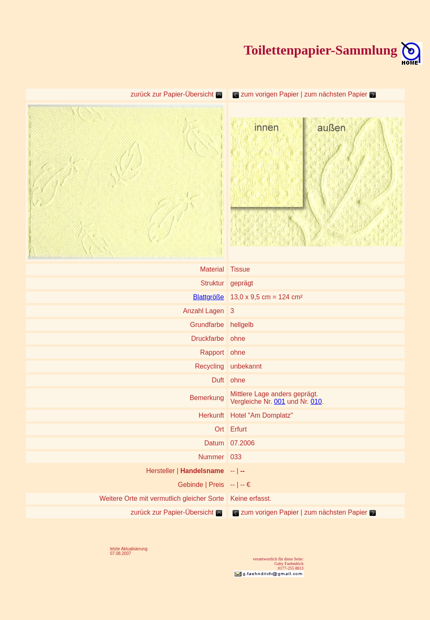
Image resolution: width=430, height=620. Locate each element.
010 (316, 401)
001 (280, 401)
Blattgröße (208, 297)
